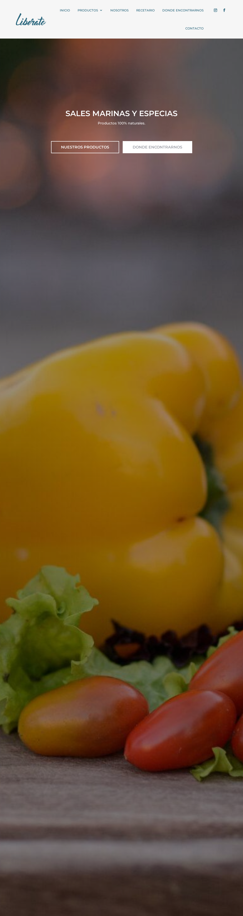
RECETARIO (145, 10)
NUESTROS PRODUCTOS (85, 147)
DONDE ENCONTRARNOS (157, 147)
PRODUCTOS (88, 10)
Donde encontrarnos (183, 10)
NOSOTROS (119, 10)
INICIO (65, 10)
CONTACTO (194, 28)
